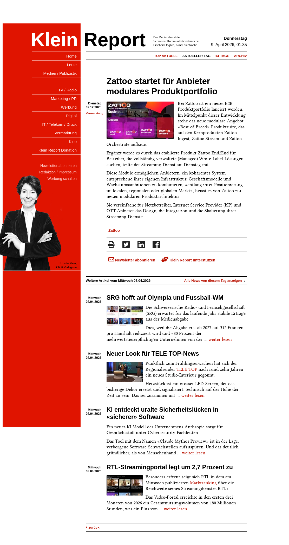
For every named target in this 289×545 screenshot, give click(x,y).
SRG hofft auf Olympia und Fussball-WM (165, 297)
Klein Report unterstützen (188, 260)
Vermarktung (94, 113)
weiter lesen (220, 339)
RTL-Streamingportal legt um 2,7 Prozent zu (170, 467)
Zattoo (114, 230)
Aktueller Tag (196, 56)
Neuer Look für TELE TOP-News (153, 353)
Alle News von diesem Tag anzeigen (215, 281)
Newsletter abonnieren (131, 260)
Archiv (240, 56)
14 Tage (222, 56)
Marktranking (203, 482)
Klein (54, 40)
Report (115, 40)
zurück (93, 527)
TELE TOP (186, 369)
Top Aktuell (166, 56)
